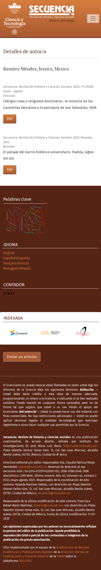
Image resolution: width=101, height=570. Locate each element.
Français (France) (16, 263)
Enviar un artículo (22, 356)
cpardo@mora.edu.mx (32, 467)
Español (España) (16, 258)
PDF (10, 119)
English (8, 253)
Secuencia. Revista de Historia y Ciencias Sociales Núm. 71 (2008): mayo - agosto (48, 89)
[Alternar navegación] (93, 18)
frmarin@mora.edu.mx (48, 505)
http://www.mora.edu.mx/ (80, 446)
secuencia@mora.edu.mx (54, 493)
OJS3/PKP (25, 561)
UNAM (61, 556)
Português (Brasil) (16, 268)
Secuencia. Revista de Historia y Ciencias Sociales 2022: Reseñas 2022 (47, 140)
